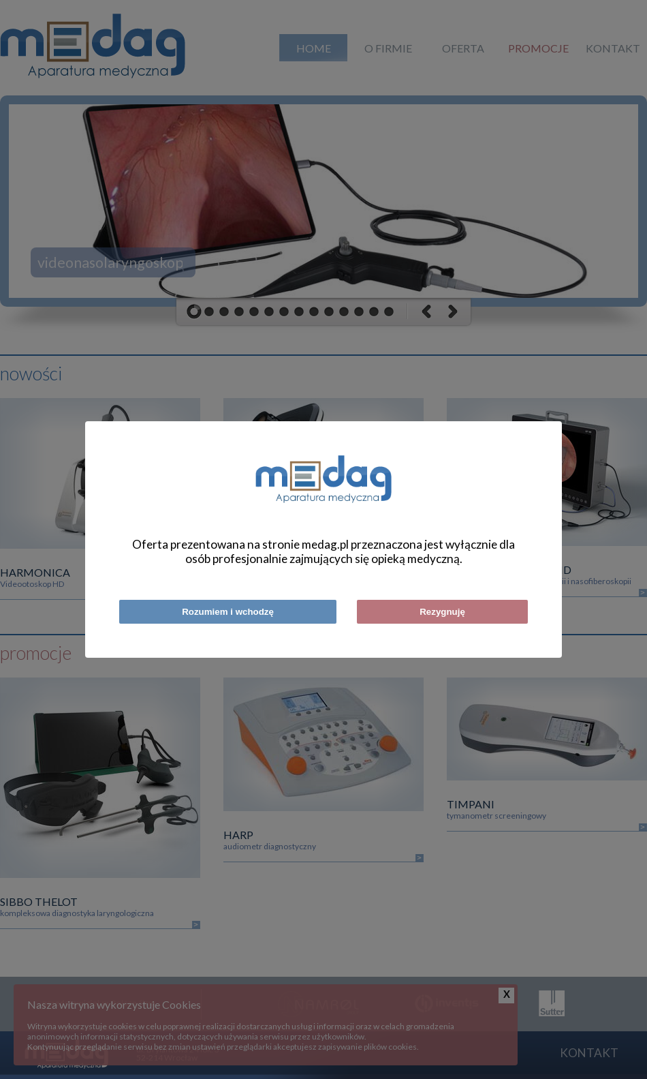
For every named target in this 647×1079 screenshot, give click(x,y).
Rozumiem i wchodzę (228, 612)
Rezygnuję (442, 612)
